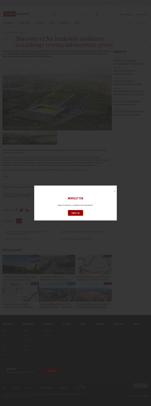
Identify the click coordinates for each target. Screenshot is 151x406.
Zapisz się (75, 212)
